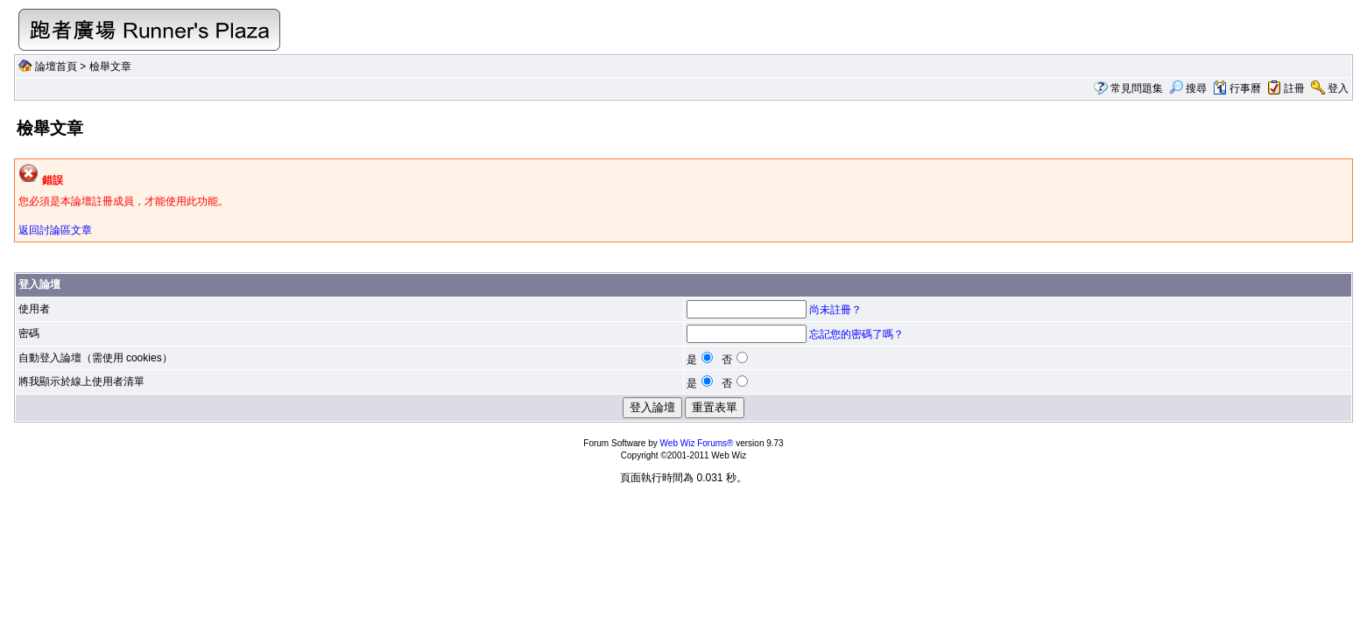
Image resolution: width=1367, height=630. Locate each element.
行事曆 (1237, 88)
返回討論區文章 (55, 230)
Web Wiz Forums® (697, 443)
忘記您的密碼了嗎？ (856, 334)
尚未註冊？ (835, 310)
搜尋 (1188, 88)
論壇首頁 (56, 66)
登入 (1338, 88)
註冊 (1294, 88)
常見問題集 (1136, 88)
